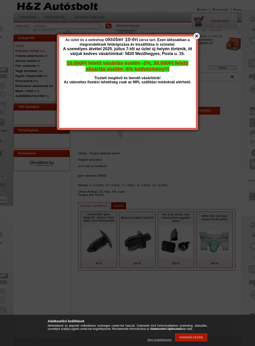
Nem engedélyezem (159, 339)
